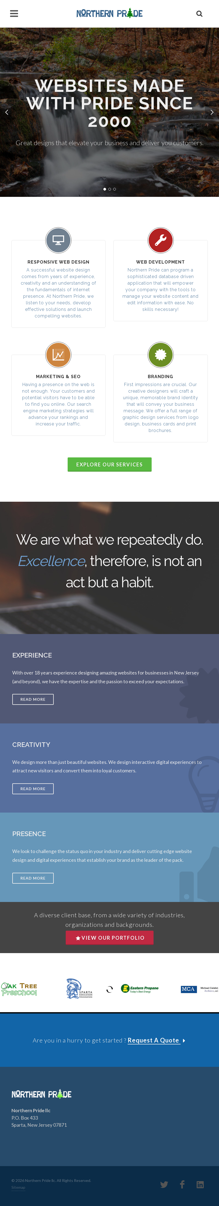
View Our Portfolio (110, 938)
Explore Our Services (109, 465)
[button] (7, 112)
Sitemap (18, 1187)
